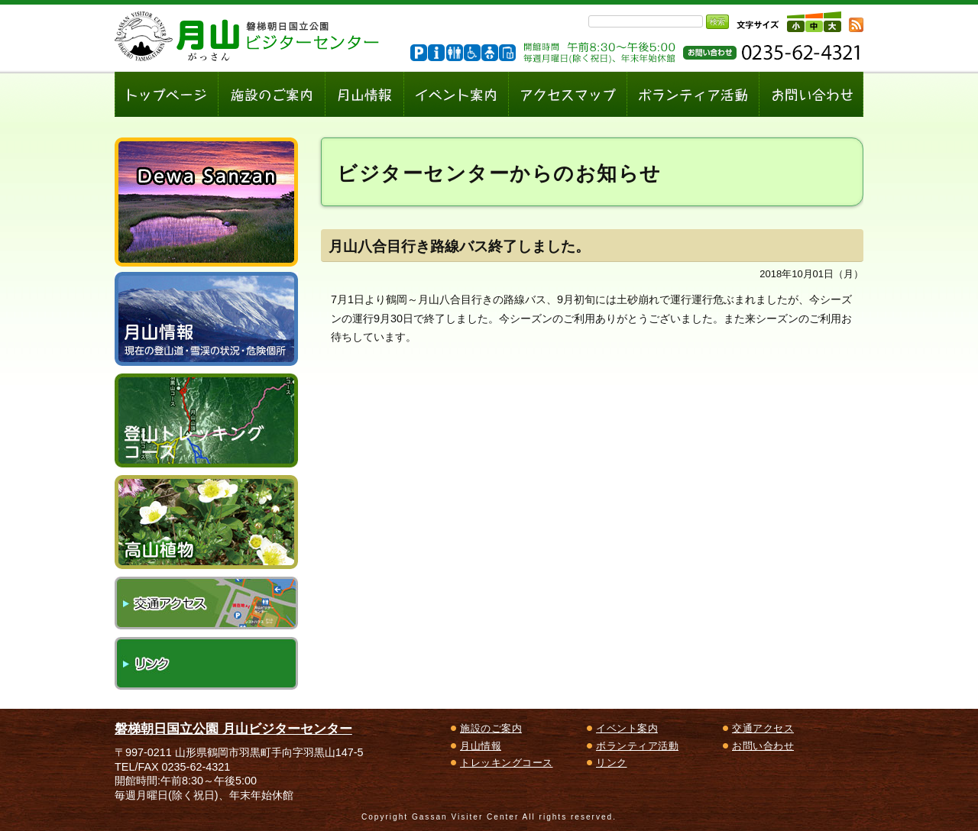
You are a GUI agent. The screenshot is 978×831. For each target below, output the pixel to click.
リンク (206, 663)
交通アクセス (206, 603)
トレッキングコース (506, 762)
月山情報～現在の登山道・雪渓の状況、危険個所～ (206, 319)
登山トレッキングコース (206, 420)
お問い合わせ (763, 746)
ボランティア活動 (637, 746)
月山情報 (480, 746)
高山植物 (206, 522)
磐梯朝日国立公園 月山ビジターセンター (233, 728)
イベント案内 (627, 728)
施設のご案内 (491, 728)
